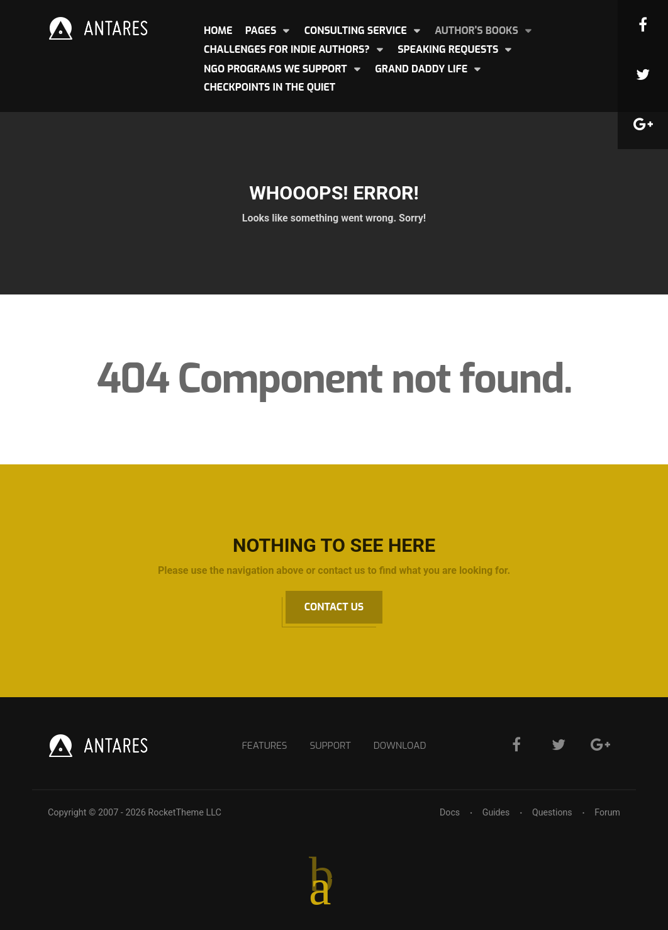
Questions (551, 812)
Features (262, 745)
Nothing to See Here (334, 545)
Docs (448, 812)
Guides (494, 812)
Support (330, 745)
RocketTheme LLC (184, 812)
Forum (607, 812)
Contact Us (334, 606)
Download (402, 745)
